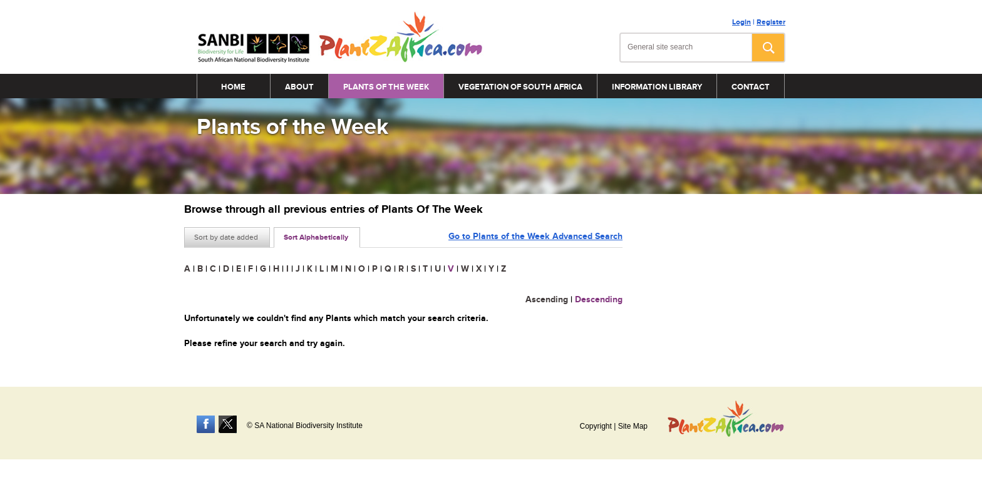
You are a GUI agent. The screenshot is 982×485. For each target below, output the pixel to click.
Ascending (546, 299)
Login (741, 22)
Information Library (657, 87)
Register (771, 22)
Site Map (633, 426)
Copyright (595, 426)
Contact (750, 87)
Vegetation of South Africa (520, 87)
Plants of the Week (386, 87)
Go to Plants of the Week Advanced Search (535, 236)
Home (233, 87)
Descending (599, 299)
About (299, 87)
